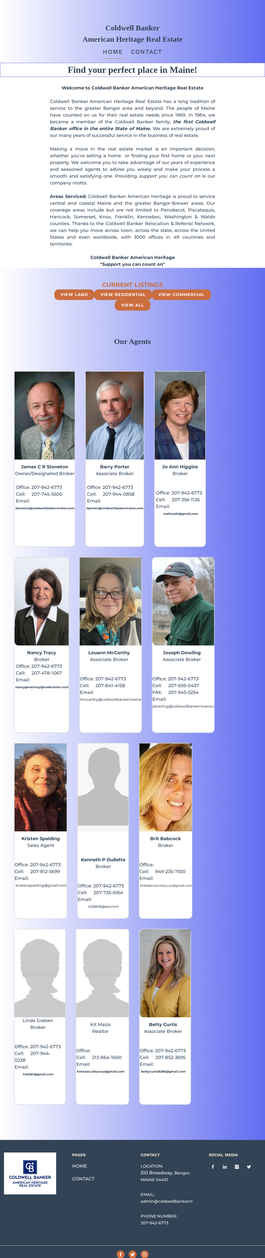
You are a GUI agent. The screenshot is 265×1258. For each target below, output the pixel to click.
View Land (74, 294)
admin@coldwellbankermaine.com (177, 1201)
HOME (79, 1166)
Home (113, 51)
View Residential (123, 294)
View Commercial (181, 294)
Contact (146, 51)
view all (132, 305)
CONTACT (83, 1179)
